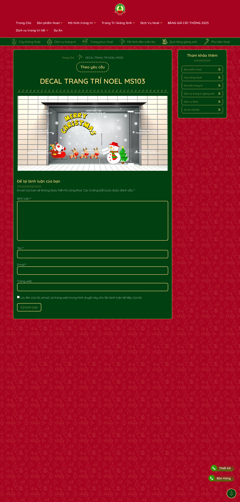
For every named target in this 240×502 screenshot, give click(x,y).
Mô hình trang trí (193, 85)
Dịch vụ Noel (191, 101)
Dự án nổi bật (191, 109)
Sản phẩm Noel (193, 69)
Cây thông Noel (193, 77)
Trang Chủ (68, 57)
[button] (202, 69)
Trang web (24, 281)
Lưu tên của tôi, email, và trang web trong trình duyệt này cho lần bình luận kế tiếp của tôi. (81, 297)
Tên (20, 248)
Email (21, 264)
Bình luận (24, 198)
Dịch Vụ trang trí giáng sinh (199, 93)
